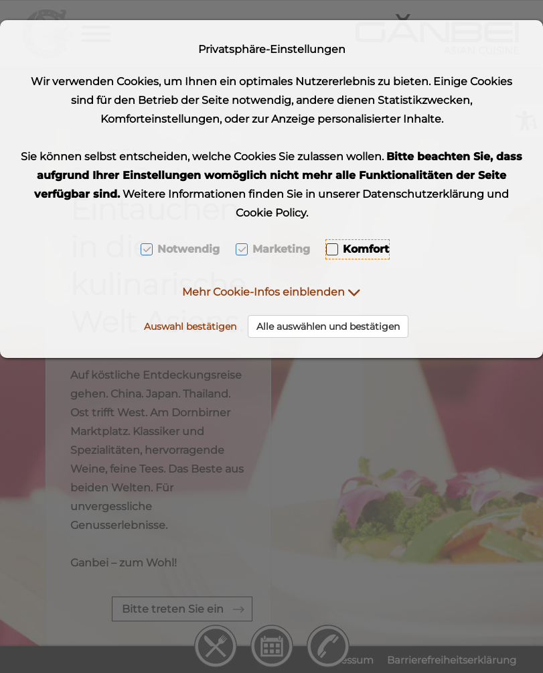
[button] (271, 292)
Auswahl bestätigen (190, 326)
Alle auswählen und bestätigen (328, 326)
